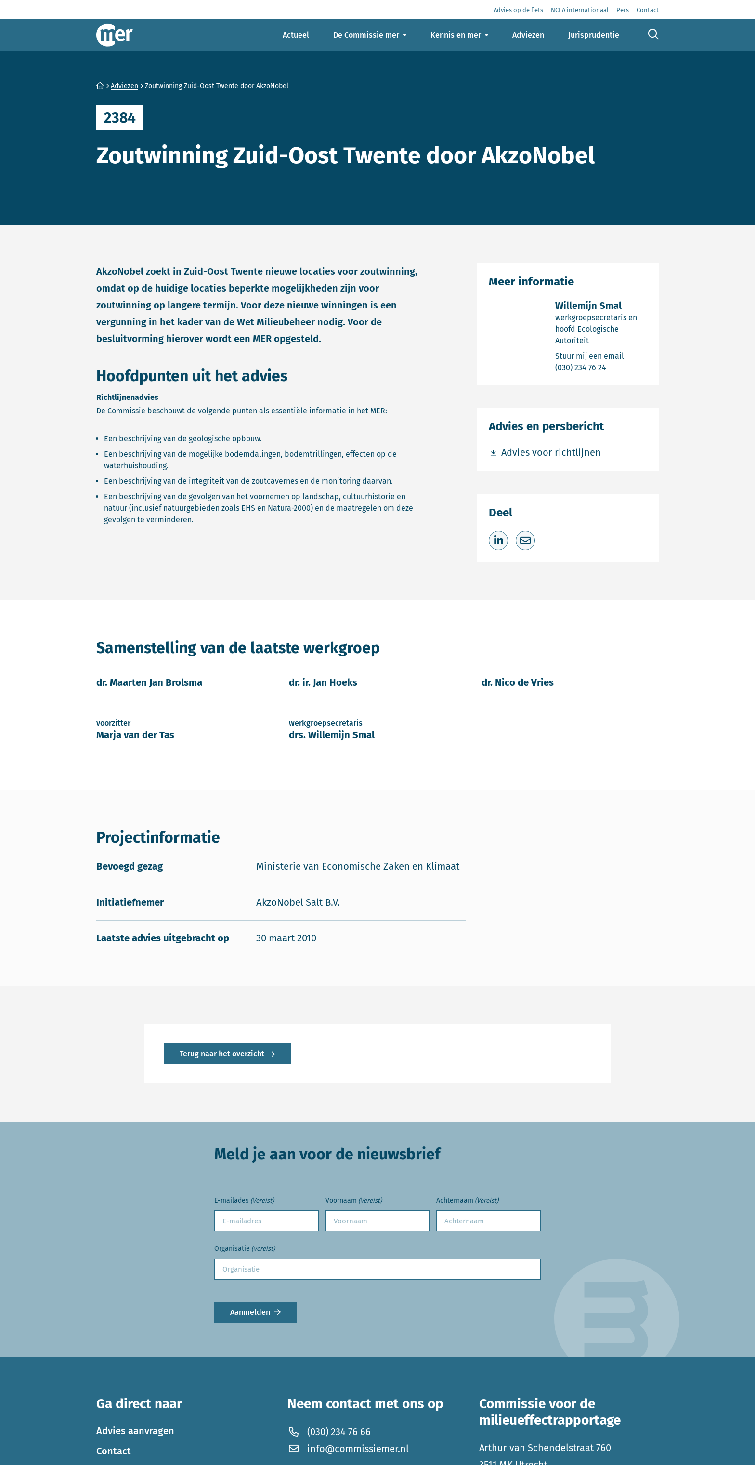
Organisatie (244, 1249)
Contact (113, 1450)
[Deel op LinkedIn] (498, 540)
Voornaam (353, 1201)
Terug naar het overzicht (222, 1053)
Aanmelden (250, 1312)
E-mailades (244, 1201)
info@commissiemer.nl (348, 1448)
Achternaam (467, 1201)
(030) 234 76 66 (329, 1431)
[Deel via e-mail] (525, 540)
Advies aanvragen (135, 1430)
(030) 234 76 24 (601, 367)
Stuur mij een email (601, 355)
